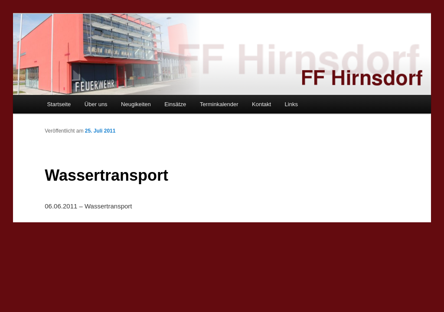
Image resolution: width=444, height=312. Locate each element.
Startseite (59, 104)
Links (291, 104)
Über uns (96, 104)
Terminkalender (219, 104)
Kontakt (261, 104)
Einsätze (175, 104)
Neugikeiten (136, 104)
